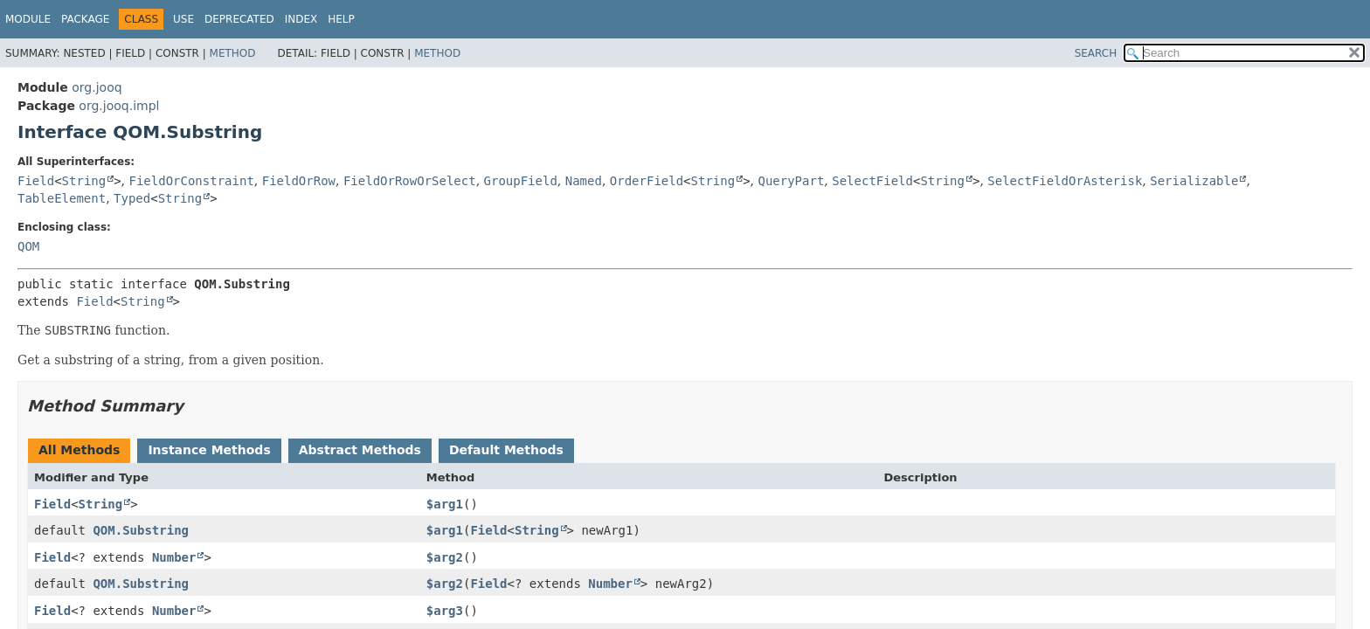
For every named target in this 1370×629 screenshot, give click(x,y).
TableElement (61, 198)
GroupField (520, 181)
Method (233, 53)
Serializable (1194, 181)
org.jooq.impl (119, 106)
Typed (132, 198)
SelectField (872, 181)
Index (301, 19)
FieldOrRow (299, 181)
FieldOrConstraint (191, 181)
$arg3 (444, 611)
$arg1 (444, 504)
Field (35, 181)
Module (28, 19)
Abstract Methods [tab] (360, 450)
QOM (28, 246)
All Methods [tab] (79, 450)
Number (174, 557)
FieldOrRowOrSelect (409, 181)
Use (183, 19)
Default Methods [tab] (506, 450)
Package (85, 19)
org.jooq (96, 87)
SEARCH (1096, 53)
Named (583, 181)
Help (341, 19)
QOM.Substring (141, 530)
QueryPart (791, 181)
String (84, 181)
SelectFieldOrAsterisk (1064, 181)
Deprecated (239, 19)
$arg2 (444, 557)
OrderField (646, 181)
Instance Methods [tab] (209, 450)
